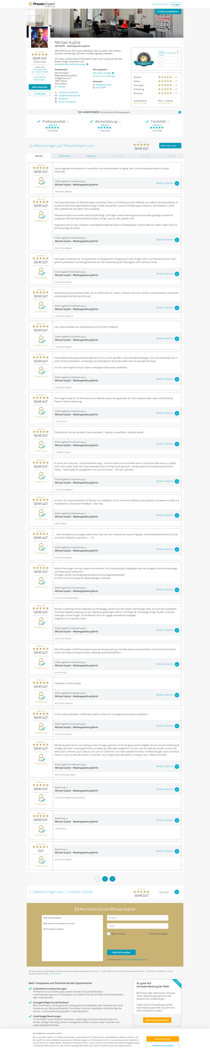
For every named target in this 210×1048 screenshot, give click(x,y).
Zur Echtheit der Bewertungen (39, 78)
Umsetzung (139, 89)
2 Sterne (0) (144, 156)
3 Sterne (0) (118, 156)
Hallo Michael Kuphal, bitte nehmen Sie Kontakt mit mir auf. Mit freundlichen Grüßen (72, 938)
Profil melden (56, 973)
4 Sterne (161, 55)
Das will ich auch (160, 4)
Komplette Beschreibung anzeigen (71, 64)
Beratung (138, 93)
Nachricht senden (121, 952)
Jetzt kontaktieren (168, 11)
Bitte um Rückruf (119, 933)
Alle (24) (38, 155)
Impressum (37, 1035)
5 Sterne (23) (64, 156)
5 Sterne (161, 51)
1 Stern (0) (170, 156)
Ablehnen (163, 1035)
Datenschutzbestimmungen (56, 1035)
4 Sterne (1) (91, 156)
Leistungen (139, 85)
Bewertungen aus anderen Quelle (39, 70)
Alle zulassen (162, 1020)
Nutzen (137, 81)
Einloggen (176, 4)
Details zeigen (123, 1043)
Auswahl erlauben (162, 1026)
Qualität (137, 77)
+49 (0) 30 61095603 (68, 92)
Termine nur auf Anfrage (104, 76)
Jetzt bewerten (39, 87)
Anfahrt (61, 86)
